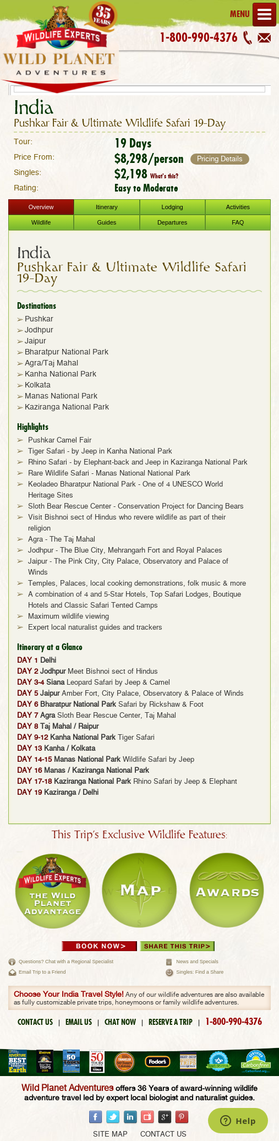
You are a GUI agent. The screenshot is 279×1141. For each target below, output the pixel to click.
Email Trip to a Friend (42, 972)
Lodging (172, 207)
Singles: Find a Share (199, 972)
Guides (106, 222)
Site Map (110, 1134)
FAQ (238, 222)
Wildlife (41, 222)
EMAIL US (78, 1022)
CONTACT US (35, 1022)
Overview (41, 207)
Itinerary (107, 207)
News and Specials (197, 961)
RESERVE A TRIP (171, 1022)
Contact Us (163, 1134)
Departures (172, 222)
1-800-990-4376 (199, 37)
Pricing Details (220, 159)
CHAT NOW (120, 1022)
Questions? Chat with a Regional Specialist (66, 961)
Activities (238, 207)
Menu (253, 14)
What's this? (164, 176)
